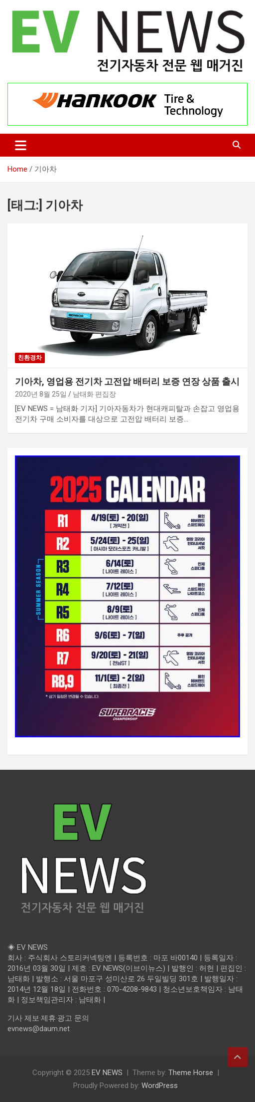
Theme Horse (190, 1072)
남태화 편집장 (94, 394)
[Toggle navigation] (20, 145)
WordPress (159, 1085)
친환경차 (30, 357)
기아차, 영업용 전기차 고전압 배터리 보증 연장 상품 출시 (127, 381)
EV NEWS (107, 1072)
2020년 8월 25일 (41, 394)
